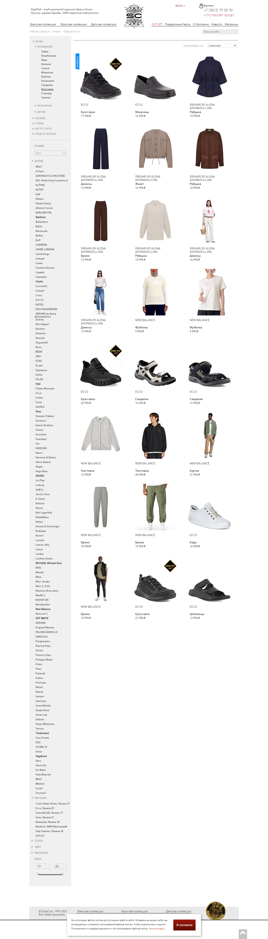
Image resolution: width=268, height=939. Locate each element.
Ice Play (40, 480)
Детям (41, 112)
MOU (38, 567)
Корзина (208, 5)
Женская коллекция (43, 24)
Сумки (39, 123)
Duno (38, 347)
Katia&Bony (42, 517)
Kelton (39, 521)
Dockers (40, 328)
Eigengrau (41, 370)
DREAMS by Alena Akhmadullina (45, 315)
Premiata (41, 682)
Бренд (37, 161)
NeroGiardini (43, 604)
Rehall (39, 687)
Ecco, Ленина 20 (45, 808)
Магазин (38, 798)
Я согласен (184, 925)
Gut (38, 443)
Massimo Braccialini (47, 590)
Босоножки (47, 80)
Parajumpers (43, 641)
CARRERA (41, 244)
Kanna (39, 508)
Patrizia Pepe (43, 645)
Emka (39, 374)
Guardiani (41, 439)
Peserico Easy (43, 655)
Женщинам (45, 46)
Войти (179, 5)
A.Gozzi (40, 171)
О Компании (201, 24)
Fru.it (39, 393)
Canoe (39, 263)
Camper (40, 258)
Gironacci (41, 420)
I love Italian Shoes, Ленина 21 (53, 803)
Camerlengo (42, 254)
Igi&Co (39, 489)
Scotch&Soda (43, 705)
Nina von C (42, 613)
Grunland (41, 434)
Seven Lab (41, 714)
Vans (38, 760)
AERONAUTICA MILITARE (50, 175)
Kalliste (40, 503)
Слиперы (46, 93)
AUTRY (40, 189)
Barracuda (41, 231)
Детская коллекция (103, 24)
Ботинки (46, 64)
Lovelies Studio (44, 558)
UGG (38, 742)
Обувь (39, 41)
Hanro (39, 452)
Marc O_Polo (43, 586)
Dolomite (41, 333)
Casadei (40, 272)
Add (38, 194)
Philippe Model (44, 659)
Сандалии (47, 85)
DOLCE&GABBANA (46, 309)
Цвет (36, 846)
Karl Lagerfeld (44, 512)
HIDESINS (41, 448)
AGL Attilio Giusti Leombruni (52, 180)
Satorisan (41, 701)
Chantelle (41, 277)
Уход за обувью (45, 133)
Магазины (231, 24)
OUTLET (157, 24)
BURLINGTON (44, 212)
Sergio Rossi (42, 710)
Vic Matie (41, 770)
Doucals (40, 338)
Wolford (40, 783)
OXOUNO (41, 622)
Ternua (39, 728)
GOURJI (40, 406)
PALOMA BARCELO (47, 632)
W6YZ (39, 779)
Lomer (39, 549)
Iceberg (40, 485)
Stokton (40, 719)
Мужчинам (44, 105)
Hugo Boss (42, 471)
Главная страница (39, 31)
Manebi (40, 572)
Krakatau (41, 531)
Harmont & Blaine (46, 457)
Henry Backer (43, 462)
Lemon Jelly (42, 544)
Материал (39, 852)
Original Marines (45, 627)
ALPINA (40, 185)
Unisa (39, 751)
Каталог (56, 31)
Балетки (46, 76)
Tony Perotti (42, 737)
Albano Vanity (43, 203)
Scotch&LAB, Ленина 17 (49, 812)
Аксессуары (43, 128)
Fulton (39, 397)
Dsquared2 (42, 342)
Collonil (40, 290)
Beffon (39, 235)
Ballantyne (42, 221)
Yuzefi (39, 788)
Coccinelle (41, 286)
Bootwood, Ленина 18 (47, 822)
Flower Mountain (45, 388)
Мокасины (47, 72)
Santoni (40, 696)
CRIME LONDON (45, 249)
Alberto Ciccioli (44, 208)
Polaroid (40, 673)
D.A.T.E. (40, 300)
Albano (40, 198)
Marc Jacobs (43, 581)
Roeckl (39, 691)
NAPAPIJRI (42, 599)
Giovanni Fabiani (45, 416)
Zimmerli (41, 793)
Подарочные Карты (178, 24)
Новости (216, 24)
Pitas (38, 668)
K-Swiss (40, 498)
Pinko (39, 664)
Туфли (44, 51)
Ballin (39, 226)
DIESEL (40, 304)
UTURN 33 (41, 747)
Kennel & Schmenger (48, 526)
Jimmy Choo (43, 494)
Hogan (39, 466)
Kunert (39, 535)
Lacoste (40, 540)
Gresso (39, 429)
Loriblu (40, 554)
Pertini (39, 650)
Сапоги (45, 68)
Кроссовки (47, 89)
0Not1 (39, 166)
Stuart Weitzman (45, 724)
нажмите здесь (156, 928)
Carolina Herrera (45, 267)
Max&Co (40, 595)
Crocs (39, 295)
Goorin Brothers (44, 425)
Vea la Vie (41, 765)
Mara (38, 577)
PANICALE (42, 636)
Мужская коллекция (73, 24)
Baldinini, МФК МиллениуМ (51, 826)
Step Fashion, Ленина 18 (49, 831)
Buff (38, 240)
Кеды (44, 59)
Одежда (40, 118)
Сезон (37, 840)
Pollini (39, 678)
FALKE (39, 379)
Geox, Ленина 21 (45, 817)
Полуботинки (48, 55)
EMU (38, 356)
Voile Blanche (43, 774)
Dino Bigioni (42, 324)
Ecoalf (39, 365)
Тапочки (45, 97)
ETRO (39, 361)
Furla (39, 402)
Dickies (40, 319)
